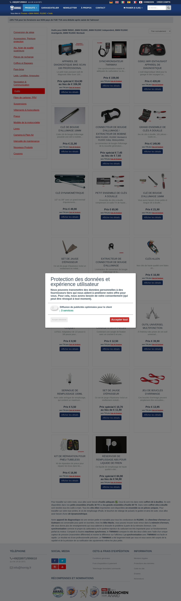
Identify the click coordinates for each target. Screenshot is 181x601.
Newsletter (70, 8)
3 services (66, 310)
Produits (31, 8)
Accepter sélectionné (59, 319)
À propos (86, 8)
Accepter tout (119, 319)
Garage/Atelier (50, 8)
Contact (100, 8)
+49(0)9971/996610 (19, 2)
